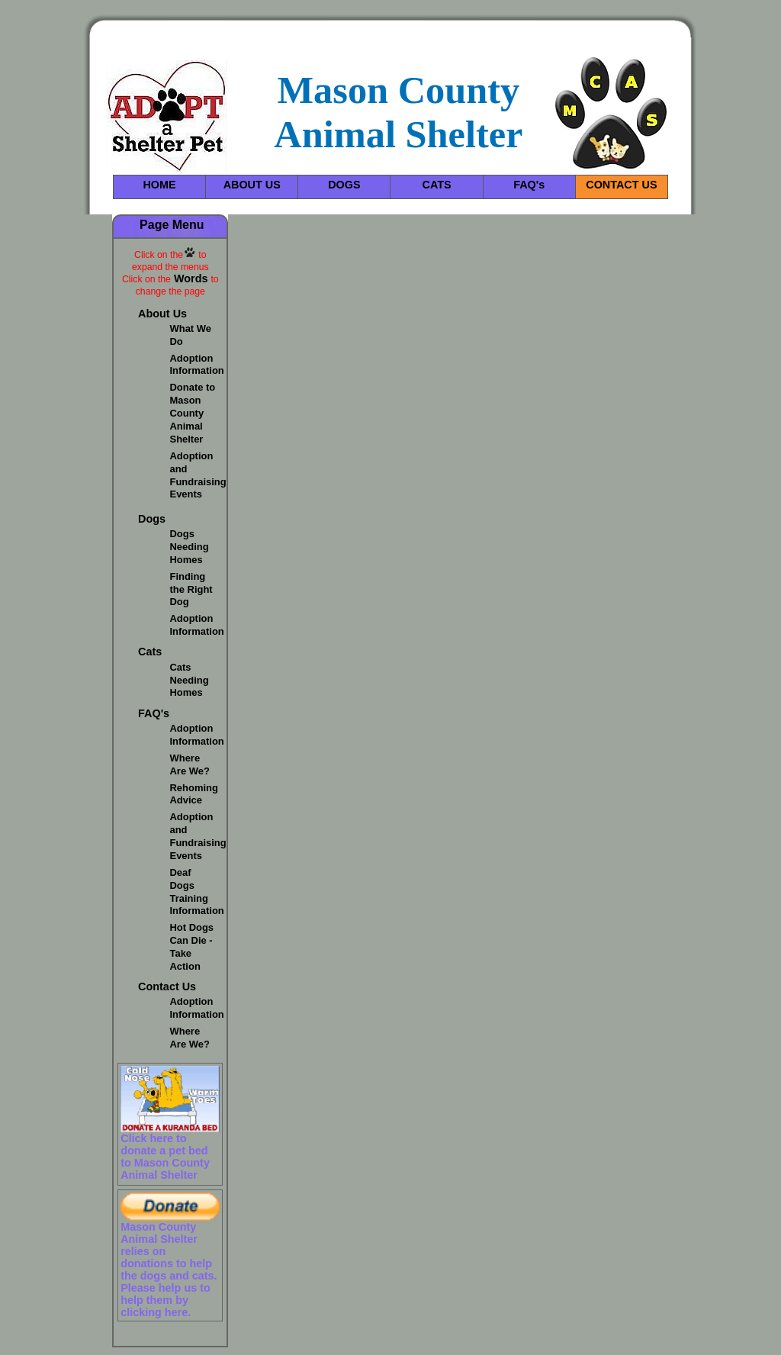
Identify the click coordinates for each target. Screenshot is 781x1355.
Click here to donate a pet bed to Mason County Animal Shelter (165, 1156)
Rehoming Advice (194, 794)
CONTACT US (621, 185)
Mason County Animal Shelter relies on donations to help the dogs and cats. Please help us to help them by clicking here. (169, 1269)
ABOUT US (252, 185)
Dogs (152, 519)
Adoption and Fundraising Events (198, 475)
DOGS (344, 185)
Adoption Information (197, 364)
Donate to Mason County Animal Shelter (193, 412)
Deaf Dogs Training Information (197, 892)
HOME (159, 185)
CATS (437, 185)
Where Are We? (190, 764)
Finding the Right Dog (191, 589)
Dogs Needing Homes (189, 546)
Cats (150, 651)
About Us (162, 313)
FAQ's (529, 185)
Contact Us (167, 986)
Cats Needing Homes (189, 680)
